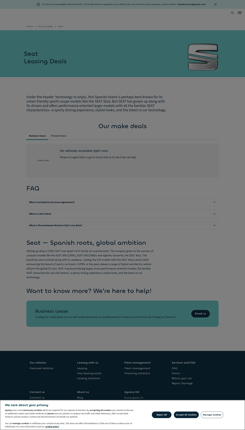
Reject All (162, 414)
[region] (122, 415)
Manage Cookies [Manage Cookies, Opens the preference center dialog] (212, 414)
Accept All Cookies (186, 414)
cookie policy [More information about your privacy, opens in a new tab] (52, 426)
